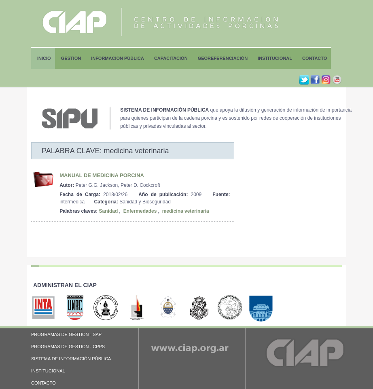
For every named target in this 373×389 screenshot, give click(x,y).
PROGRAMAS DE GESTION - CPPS (68, 346)
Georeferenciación (223, 58)
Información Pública (117, 58)
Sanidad (108, 211)
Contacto (314, 58)
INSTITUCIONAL (48, 370)
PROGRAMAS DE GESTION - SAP (66, 334)
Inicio (44, 58)
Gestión (71, 58)
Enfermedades (140, 211)
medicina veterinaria (185, 211)
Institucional (275, 58)
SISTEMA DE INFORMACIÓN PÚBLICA (71, 358)
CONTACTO (43, 383)
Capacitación (171, 58)
